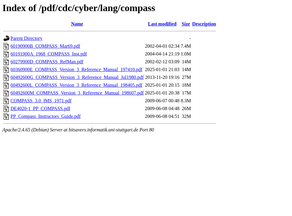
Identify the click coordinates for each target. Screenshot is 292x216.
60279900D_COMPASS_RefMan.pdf (47, 61)
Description (204, 23)
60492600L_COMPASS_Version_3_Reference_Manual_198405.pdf (76, 85)
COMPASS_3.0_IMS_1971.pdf (41, 100)
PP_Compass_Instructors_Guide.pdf (46, 116)
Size (186, 23)
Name (77, 23)
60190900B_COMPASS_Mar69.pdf (45, 46)
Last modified (162, 23)
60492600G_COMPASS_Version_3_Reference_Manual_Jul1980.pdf (77, 77)
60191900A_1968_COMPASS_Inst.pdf (49, 53)
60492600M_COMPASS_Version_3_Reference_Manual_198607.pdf (77, 92)
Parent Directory (26, 38)
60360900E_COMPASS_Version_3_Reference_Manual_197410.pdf (76, 69)
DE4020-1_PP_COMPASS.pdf (40, 108)
